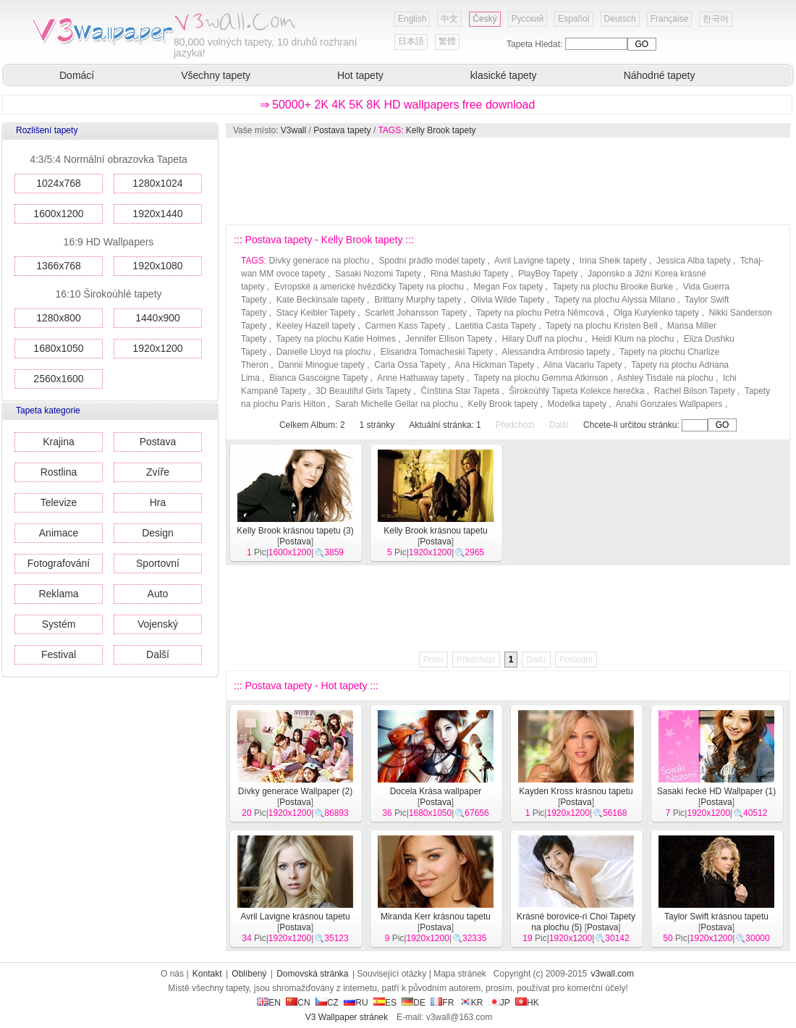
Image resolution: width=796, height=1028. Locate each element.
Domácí (76, 75)
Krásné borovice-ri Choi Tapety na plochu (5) (576, 921)
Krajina (59, 441)
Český (484, 19)
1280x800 (58, 318)
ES (385, 1003)
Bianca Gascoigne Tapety (318, 378)
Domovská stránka (312, 974)
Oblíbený (249, 974)
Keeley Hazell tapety (315, 326)
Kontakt (207, 974)
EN (269, 1003)
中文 (449, 19)
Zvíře (157, 472)
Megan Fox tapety (508, 287)
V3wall (293, 130)
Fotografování (58, 563)
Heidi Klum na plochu (633, 339)
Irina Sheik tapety (613, 261)
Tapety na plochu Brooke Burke (613, 287)
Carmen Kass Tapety (405, 326)
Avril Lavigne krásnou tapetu (295, 916)
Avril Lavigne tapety (532, 261)
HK (527, 1003)
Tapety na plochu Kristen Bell (602, 326)
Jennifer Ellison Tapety (448, 339)
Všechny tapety (215, 75)
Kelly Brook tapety (441, 130)
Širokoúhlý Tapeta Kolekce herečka (576, 391)
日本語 (411, 41)
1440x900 (157, 318)
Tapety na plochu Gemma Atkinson (541, 378)
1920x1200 (157, 348)
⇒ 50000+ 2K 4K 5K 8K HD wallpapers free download (397, 104)
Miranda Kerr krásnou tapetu (436, 916)
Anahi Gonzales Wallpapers (669, 404)
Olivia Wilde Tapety (508, 300)
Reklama (58, 593)
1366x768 (58, 265)
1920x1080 (157, 265)
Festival (58, 654)
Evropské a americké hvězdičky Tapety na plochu (369, 287)
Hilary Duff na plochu (541, 339)
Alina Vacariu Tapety (582, 365)
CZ (327, 1003)
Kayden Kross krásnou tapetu (575, 791)
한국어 (716, 19)
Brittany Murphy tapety (417, 300)
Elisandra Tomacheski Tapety (437, 352)
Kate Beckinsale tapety (320, 300)
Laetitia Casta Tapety (495, 326)
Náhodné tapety (659, 75)
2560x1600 (58, 378)
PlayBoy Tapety (548, 274)
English (412, 19)
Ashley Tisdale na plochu (665, 378)
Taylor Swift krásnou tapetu (716, 916)
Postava (158, 441)
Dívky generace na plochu (318, 261)
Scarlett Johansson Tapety (416, 313)
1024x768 (58, 183)
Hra (158, 502)
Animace (58, 533)
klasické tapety (503, 75)
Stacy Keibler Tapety (315, 313)
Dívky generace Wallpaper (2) (295, 791)
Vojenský (157, 624)
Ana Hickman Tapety (494, 365)
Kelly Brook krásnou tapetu (435, 531)
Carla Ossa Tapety (410, 365)
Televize (59, 502)
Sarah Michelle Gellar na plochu (396, 404)
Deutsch (620, 19)
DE (413, 1003)
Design (158, 533)
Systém (59, 624)
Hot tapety (360, 75)
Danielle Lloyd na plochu (323, 352)
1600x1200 (58, 213)
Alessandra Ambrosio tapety (555, 352)
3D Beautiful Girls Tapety (363, 391)
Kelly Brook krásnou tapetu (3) (295, 531)
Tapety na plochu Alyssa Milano (614, 300)
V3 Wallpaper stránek (346, 1017)
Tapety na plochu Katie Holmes (335, 339)
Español (573, 19)
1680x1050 (58, 348)
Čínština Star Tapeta (459, 391)
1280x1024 (157, 183)
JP (499, 1003)
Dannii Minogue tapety (321, 365)
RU (356, 1003)
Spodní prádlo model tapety (432, 261)
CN (298, 1003)
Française (670, 19)
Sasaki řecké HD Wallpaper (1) (716, 791)
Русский (528, 19)
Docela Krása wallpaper (436, 791)
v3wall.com (612, 974)
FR (442, 1003)
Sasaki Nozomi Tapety (378, 274)
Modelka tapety (577, 404)
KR (471, 1003)
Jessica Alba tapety (693, 261)
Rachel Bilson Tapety (694, 391)
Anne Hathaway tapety (421, 378)
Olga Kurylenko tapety (656, 313)
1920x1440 (157, 213)
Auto (158, 593)
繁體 (447, 41)
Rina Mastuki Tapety (470, 274)
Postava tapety (342, 130)
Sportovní (157, 563)
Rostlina (59, 472)
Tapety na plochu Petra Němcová (540, 313)
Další (157, 654)
